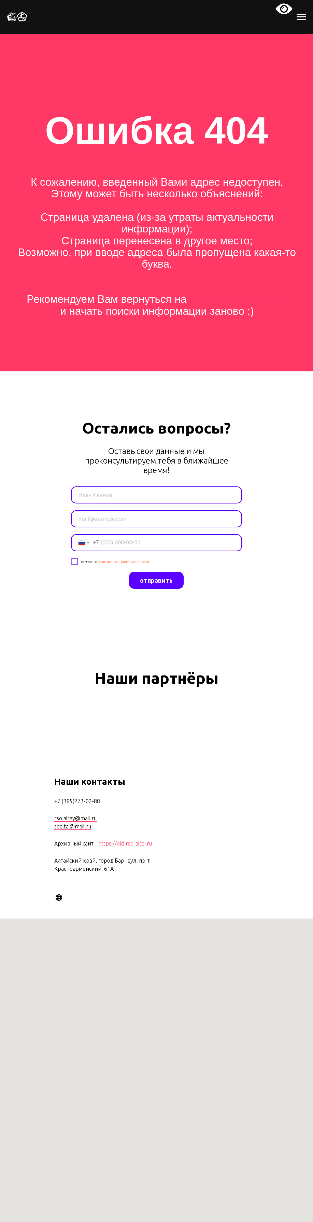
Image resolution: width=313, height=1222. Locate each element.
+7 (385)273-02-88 (77, 801)
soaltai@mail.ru (72, 826)
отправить (156, 580)
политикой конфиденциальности (123, 562)
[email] (156, 518)
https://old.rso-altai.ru (125, 843)
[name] (156, 494)
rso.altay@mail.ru (75, 818)
